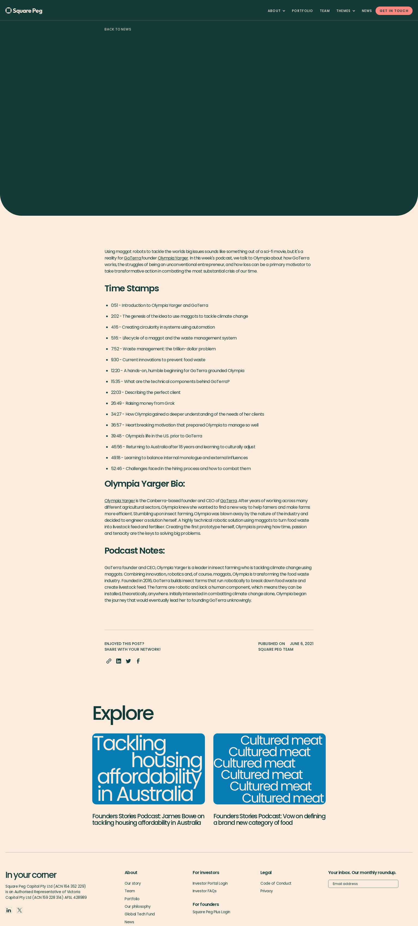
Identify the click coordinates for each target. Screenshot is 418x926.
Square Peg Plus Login (211, 912)
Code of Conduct (275, 883)
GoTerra (133, 258)
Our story (133, 883)
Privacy (266, 891)
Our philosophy (137, 906)
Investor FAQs (205, 891)
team (325, 10)
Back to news (117, 29)
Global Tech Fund (140, 914)
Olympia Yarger (173, 258)
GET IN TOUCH (394, 10)
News (367, 10)
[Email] (363, 884)
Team (130, 891)
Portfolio (302, 10)
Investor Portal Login (210, 883)
